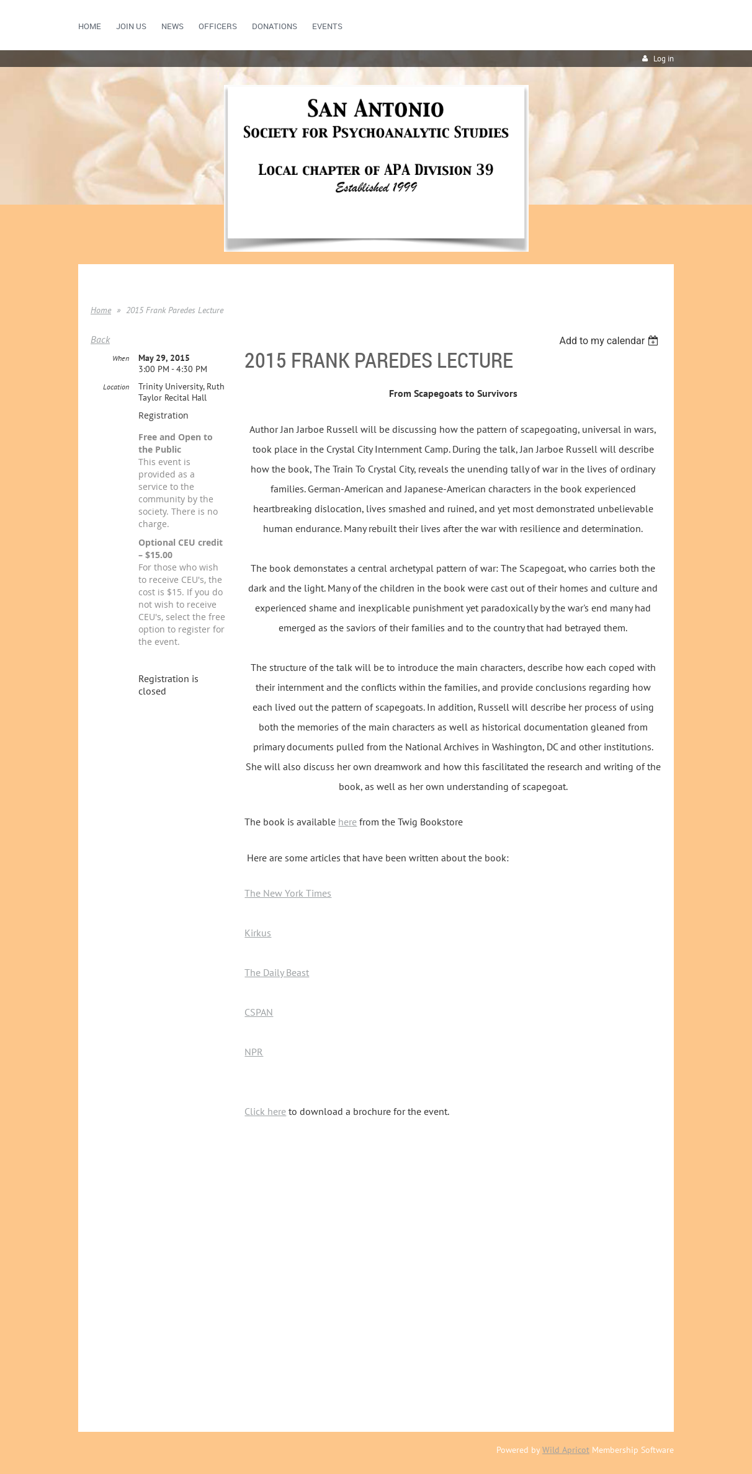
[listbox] (610, 341)
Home (101, 310)
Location (116, 386)
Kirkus (257, 932)
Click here (265, 1111)
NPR (253, 1052)
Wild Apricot (565, 1449)
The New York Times (287, 893)
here (347, 821)
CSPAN (258, 1012)
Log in (663, 58)
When (120, 358)
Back (100, 339)
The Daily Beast (276, 972)
